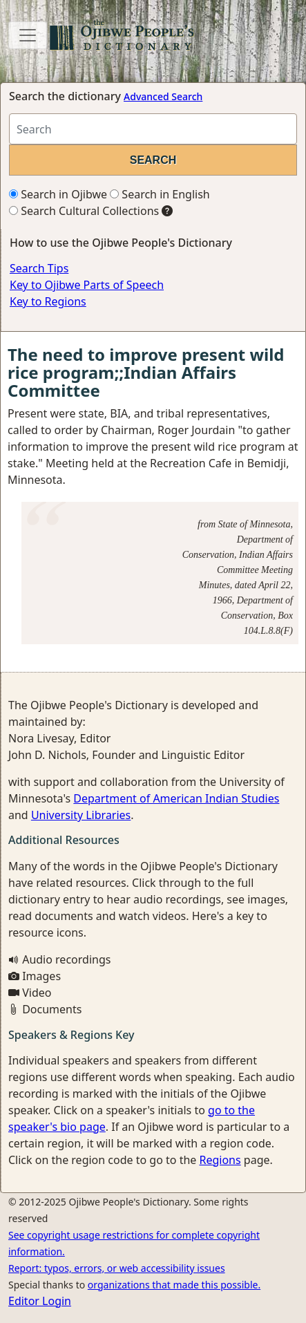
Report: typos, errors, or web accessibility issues (116, 1268)
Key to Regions (48, 301)
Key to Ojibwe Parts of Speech (87, 284)
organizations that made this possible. (174, 1284)
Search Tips (39, 268)
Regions (219, 1159)
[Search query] (153, 128)
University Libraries (81, 815)
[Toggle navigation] (27, 35)
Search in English (160, 194)
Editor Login (39, 1300)
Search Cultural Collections (84, 210)
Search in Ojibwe (58, 194)
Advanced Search (163, 96)
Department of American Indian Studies (176, 798)
